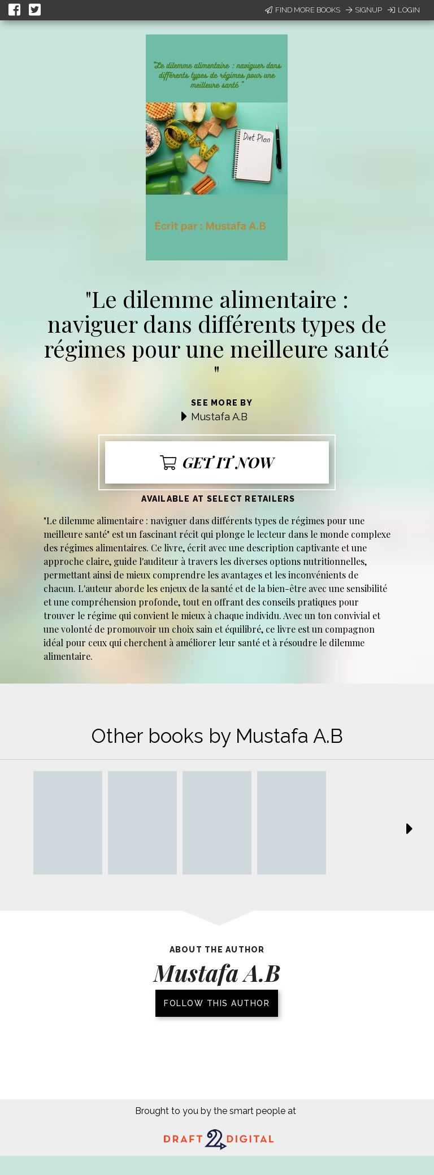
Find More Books (302, 10)
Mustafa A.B (219, 417)
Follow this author (217, 1003)
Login (404, 10)
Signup (364, 10)
